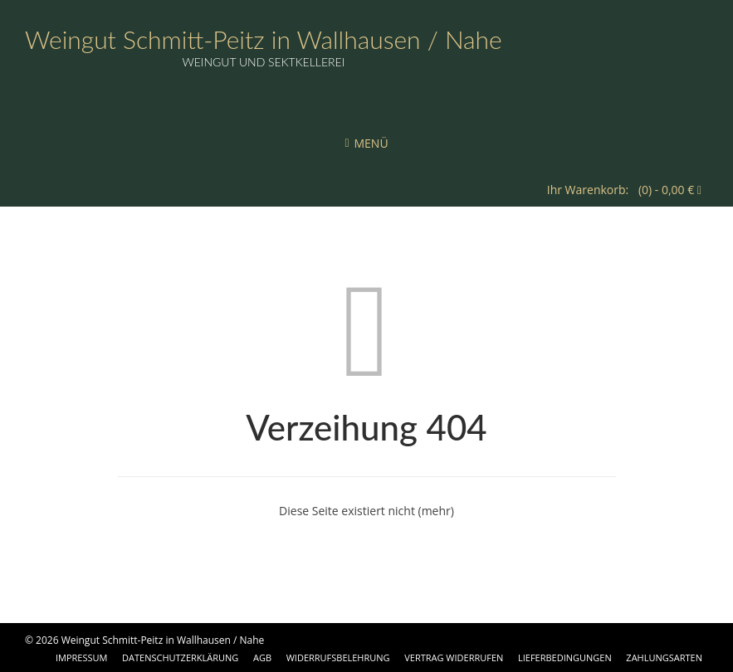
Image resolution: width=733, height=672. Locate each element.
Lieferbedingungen (565, 657)
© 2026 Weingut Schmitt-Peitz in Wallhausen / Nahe (144, 640)
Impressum (81, 657)
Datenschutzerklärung (180, 657)
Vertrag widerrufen (453, 657)
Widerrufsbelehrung (338, 657)
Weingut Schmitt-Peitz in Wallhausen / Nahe (263, 39)
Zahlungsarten (664, 657)
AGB (262, 657)
